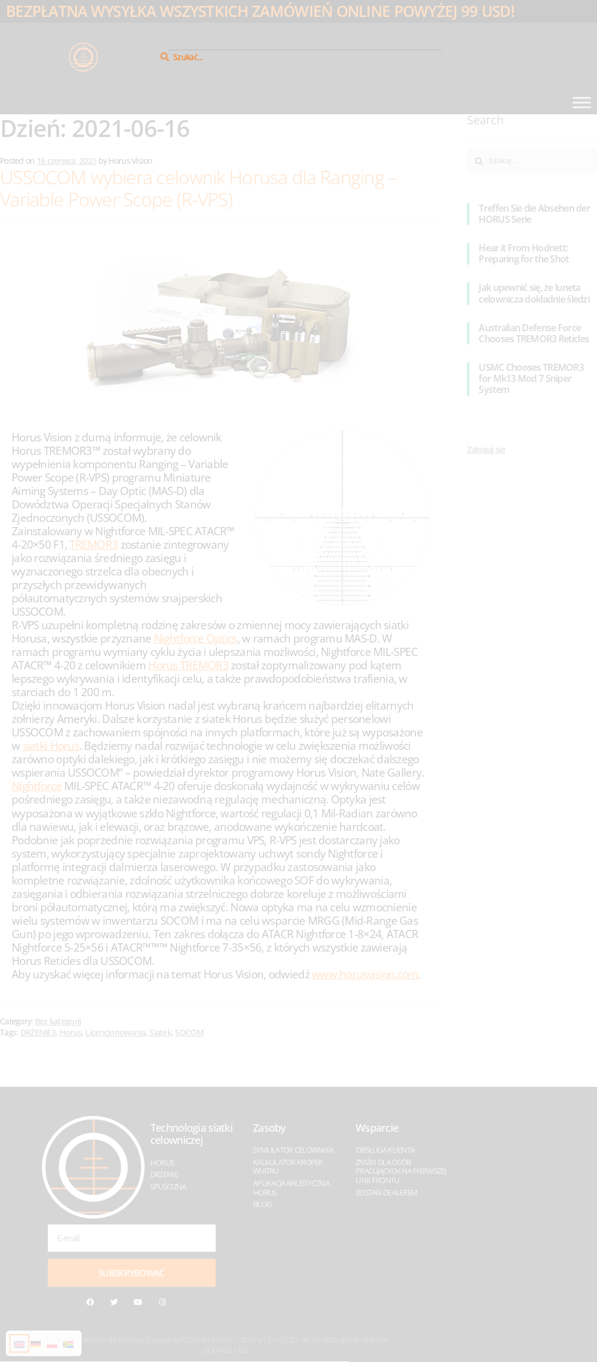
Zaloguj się (486, 449)
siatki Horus (51, 745)
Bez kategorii (58, 1021)
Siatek (160, 1032)
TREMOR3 (93, 544)
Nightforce (37, 786)
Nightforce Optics (195, 638)
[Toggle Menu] (582, 102)
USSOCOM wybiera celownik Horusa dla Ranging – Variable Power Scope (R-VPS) (199, 188)
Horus (70, 1032)
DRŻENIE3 (37, 1032)
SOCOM (189, 1032)
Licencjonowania (115, 1032)
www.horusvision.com (365, 974)
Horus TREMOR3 (188, 665)
